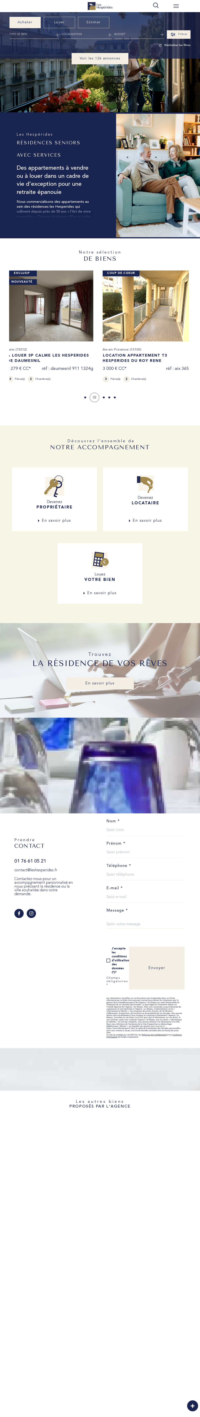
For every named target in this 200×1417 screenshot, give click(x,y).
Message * (117, 911)
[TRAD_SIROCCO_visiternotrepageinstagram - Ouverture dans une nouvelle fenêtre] (31, 913)
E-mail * (114, 888)
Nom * (113, 821)
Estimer (94, 22)
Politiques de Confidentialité (154, 1035)
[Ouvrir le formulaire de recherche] (179, 34)
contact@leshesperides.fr (35, 870)
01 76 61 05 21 (30, 861)
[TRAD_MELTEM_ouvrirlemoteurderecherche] (156, 5)
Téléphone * (118, 866)
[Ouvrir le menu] (176, 6)
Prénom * (116, 844)
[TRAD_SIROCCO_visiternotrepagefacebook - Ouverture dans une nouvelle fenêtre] (19, 913)
